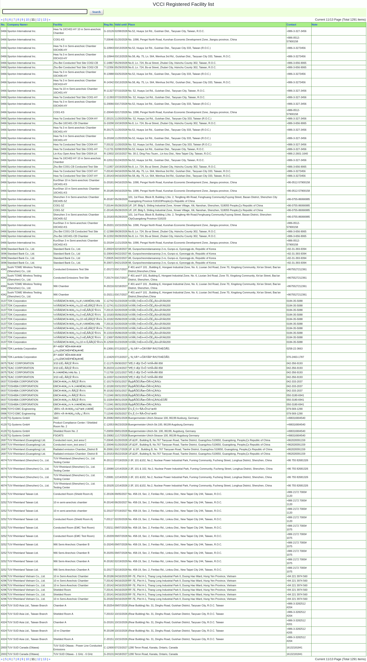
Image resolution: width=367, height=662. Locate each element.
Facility (57, 24)
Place (131, 24)
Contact (291, 24)
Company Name (17, 24)
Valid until (121, 24)
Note (314, 24)
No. (3, 24)
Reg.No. (109, 24)
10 (27, 19)
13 (44, 19)
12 (38, 19)
